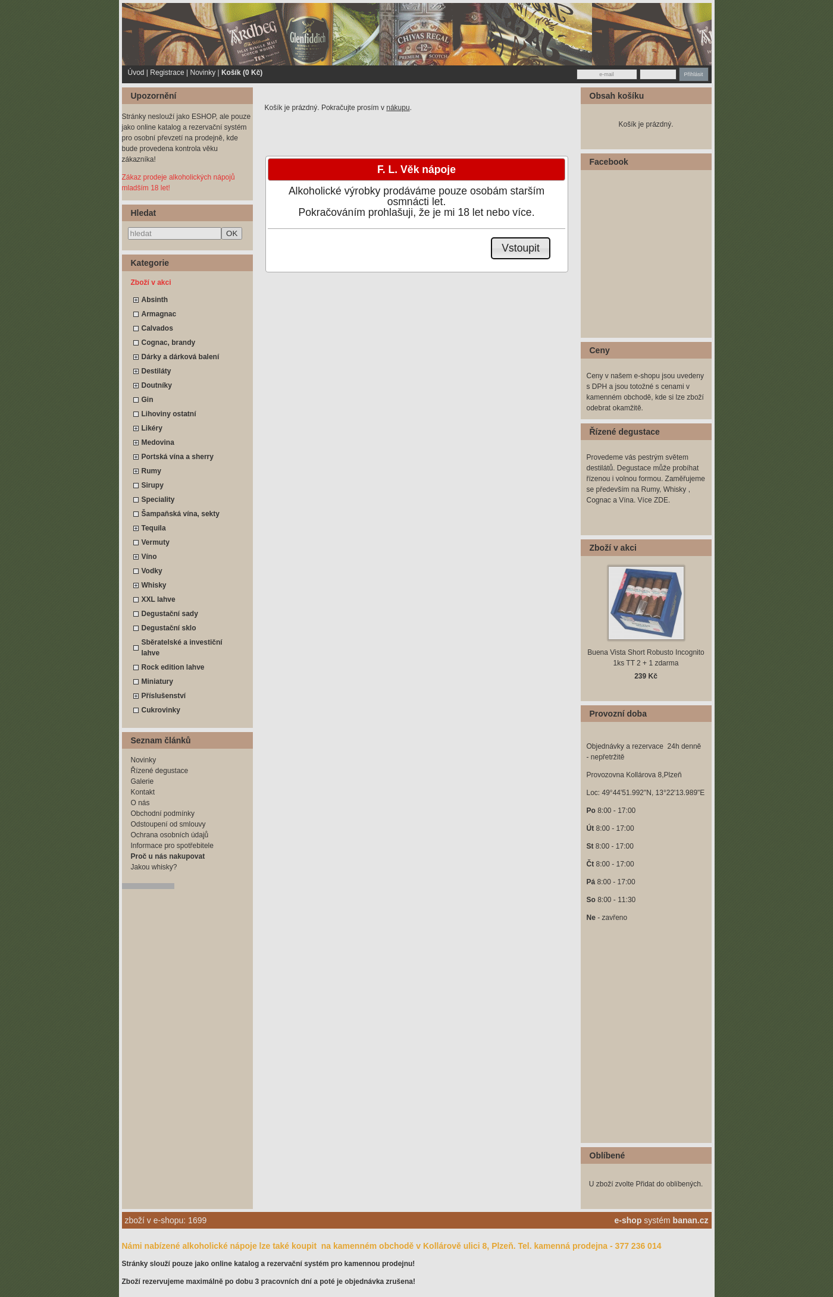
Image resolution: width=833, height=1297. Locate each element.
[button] (521, 248)
